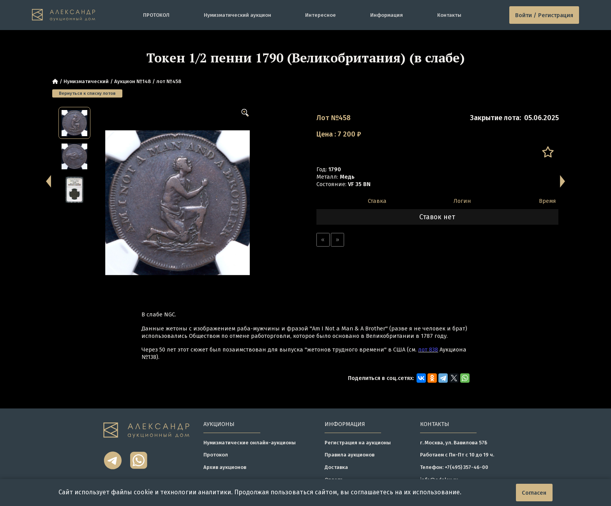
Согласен (534, 492)
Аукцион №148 (132, 81)
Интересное (320, 15)
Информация (386, 15)
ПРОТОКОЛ (156, 15)
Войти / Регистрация (544, 15)
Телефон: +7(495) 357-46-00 (454, 467)
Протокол (215, 455)
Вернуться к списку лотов (87, 93)
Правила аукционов (349, 455)
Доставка (336, 467)
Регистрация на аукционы (358, 443)
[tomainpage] (63, 15)
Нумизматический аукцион (237, 15)
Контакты (449, 15)
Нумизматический (86, 81)
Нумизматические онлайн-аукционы (249, 443)
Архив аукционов (224, 467)
